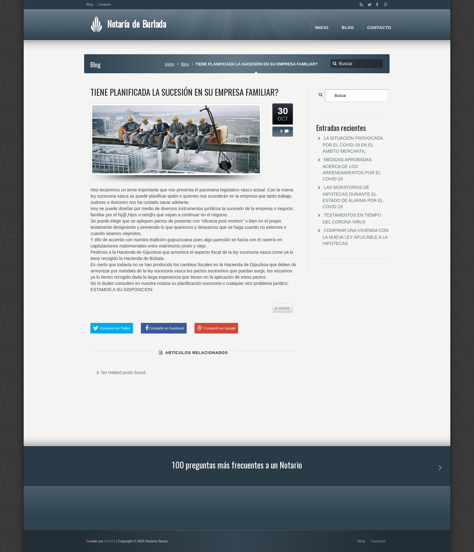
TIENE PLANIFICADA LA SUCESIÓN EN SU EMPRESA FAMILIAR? (184, 92)
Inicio (169, 64)
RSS (360, 5)
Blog (185, 64)
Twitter (368, 5)
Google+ (384, 5)
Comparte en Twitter (115, 328)
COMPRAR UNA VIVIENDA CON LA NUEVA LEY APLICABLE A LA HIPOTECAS (356, 237)
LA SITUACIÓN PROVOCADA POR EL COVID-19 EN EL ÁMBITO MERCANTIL (353, 145)
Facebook (376, 5)
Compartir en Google (220, 328)
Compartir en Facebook (166, 328)
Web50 (109, 541)
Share (283, 308)
